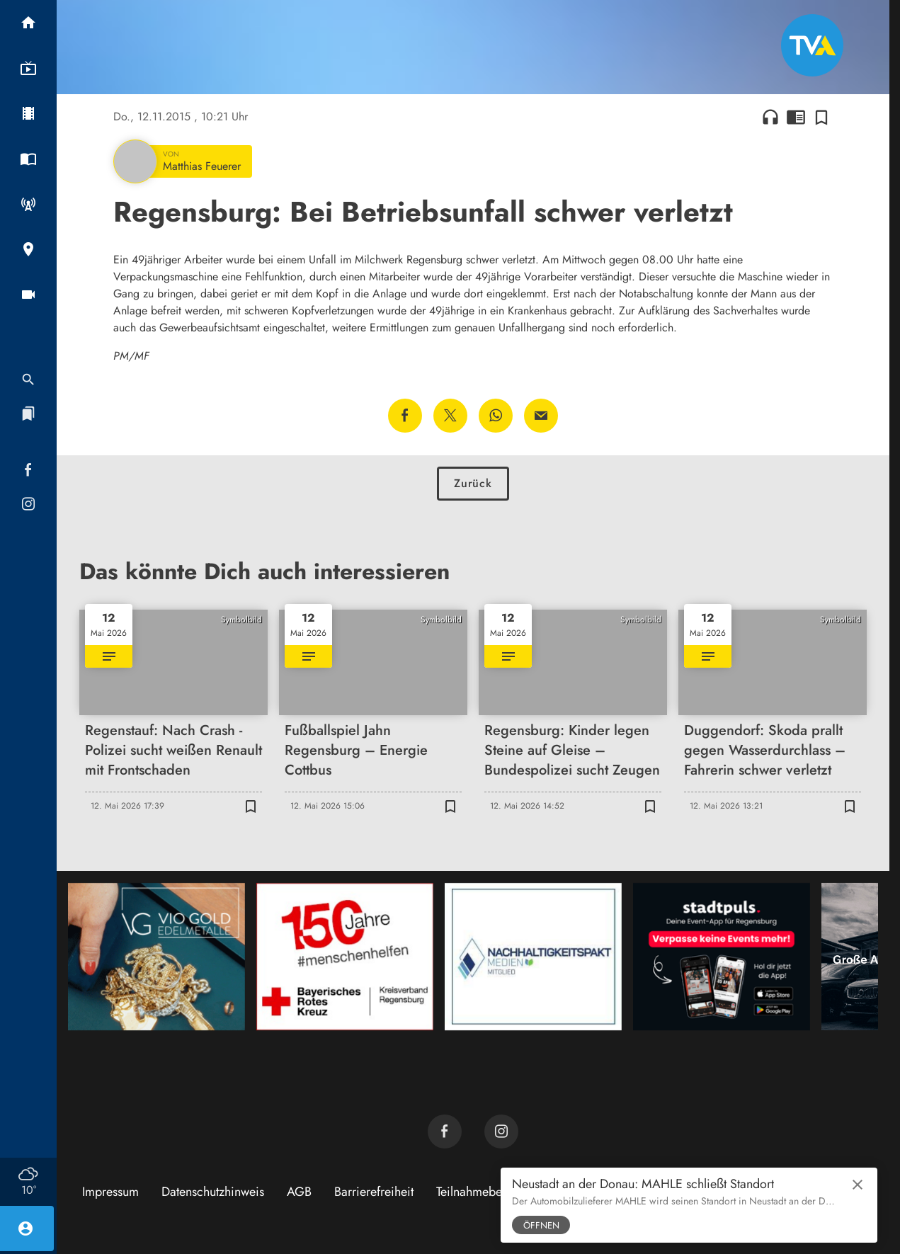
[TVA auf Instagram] (501, 1131)
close (857, 1184)
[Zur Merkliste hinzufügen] (821, 117)
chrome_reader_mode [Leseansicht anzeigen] (796, 117)
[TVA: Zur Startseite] (812, 45)
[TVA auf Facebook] (445, 1131)
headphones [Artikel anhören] (770, 117)
